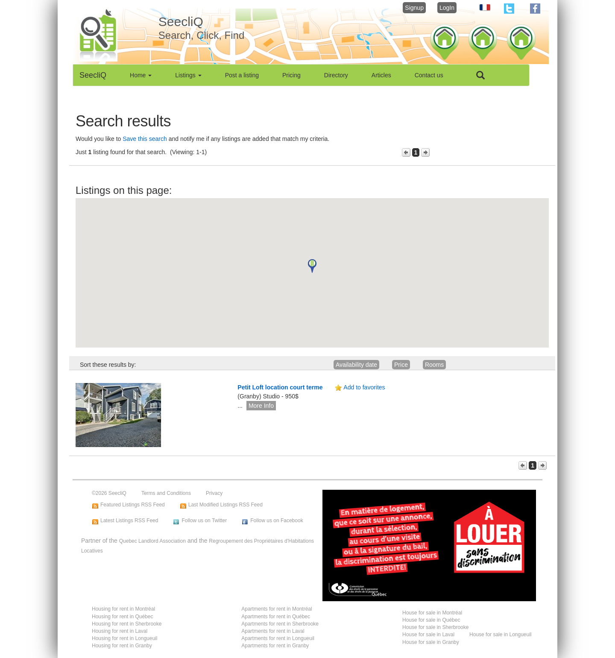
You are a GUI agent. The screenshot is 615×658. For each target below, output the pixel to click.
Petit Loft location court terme (279, 387)
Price (401, 364)
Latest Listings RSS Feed (129, 520)
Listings (188, 75)
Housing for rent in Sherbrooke (126, 624)
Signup (414, 7)
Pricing (291, 75)
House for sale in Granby (430, 642)
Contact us (429, 75)
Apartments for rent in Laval (272, 631)
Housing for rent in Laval (119, 631)
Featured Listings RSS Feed (132, 505)
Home (141, 75)
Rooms (434, 364)
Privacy (214, 493)
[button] (312, 266)
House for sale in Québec (431, 620)
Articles (381, 75)
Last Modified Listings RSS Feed (225, 505)
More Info (261, 405)
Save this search (145, 138)
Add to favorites (364, 387)
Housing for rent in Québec (122, 617)
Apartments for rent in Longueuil (277, 638)
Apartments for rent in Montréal (276, 609)
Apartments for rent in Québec (275, 617)
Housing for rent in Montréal (123, 609)
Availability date (356, 364)
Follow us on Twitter (204, 520)
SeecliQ (92, 75)
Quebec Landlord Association (152, 541)
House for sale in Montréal (432, 613)
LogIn (446, 7)
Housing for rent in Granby (122, 646)
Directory (336, 75)
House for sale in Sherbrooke (435, 627)
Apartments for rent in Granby (275, 646)
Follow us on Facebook (276, 520)
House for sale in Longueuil (500, 635)
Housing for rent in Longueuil (124, 638)
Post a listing (242, 75)
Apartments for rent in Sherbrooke (280, 624)
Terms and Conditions (166, 493)
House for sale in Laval (428, 635)
